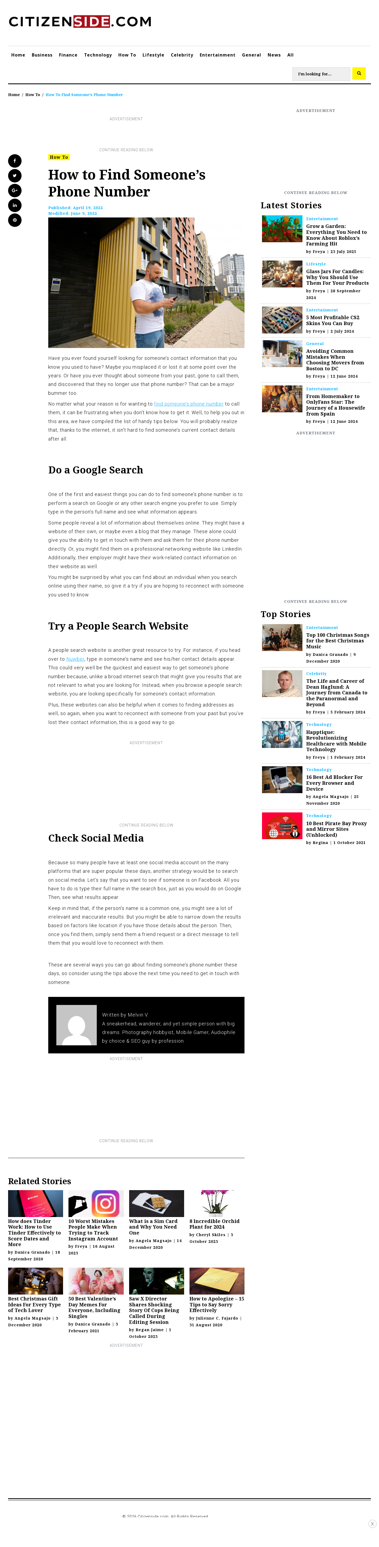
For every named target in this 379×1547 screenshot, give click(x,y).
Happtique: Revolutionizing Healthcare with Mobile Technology (336, 741)
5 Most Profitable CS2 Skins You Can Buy (332, 320)
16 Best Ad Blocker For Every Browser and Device (334, 783)
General (251, 55)
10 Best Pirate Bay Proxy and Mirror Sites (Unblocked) (336, 829)
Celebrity (182, 55)
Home (18, 55)
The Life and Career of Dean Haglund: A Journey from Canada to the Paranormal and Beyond (336, 692)
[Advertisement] (126, 134)
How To (127, 55)
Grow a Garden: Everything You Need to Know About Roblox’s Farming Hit (336, 235)
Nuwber (75, 659)
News (274, 55)
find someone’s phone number (189, 404)
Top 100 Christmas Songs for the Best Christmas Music (337, 641)
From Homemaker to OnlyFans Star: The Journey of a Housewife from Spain (335, 405)
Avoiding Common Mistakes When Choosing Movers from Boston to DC (335, 360)
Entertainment (218, 55)
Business (42, 55)
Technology (98, 55)
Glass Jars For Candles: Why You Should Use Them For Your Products (337, 277)
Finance (68, 55)
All (290, 55)
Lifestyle (153, 55)
